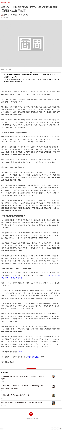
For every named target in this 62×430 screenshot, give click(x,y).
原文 (20, 352)
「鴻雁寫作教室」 (33, 357)
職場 (2, 3)
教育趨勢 (7, 3)
